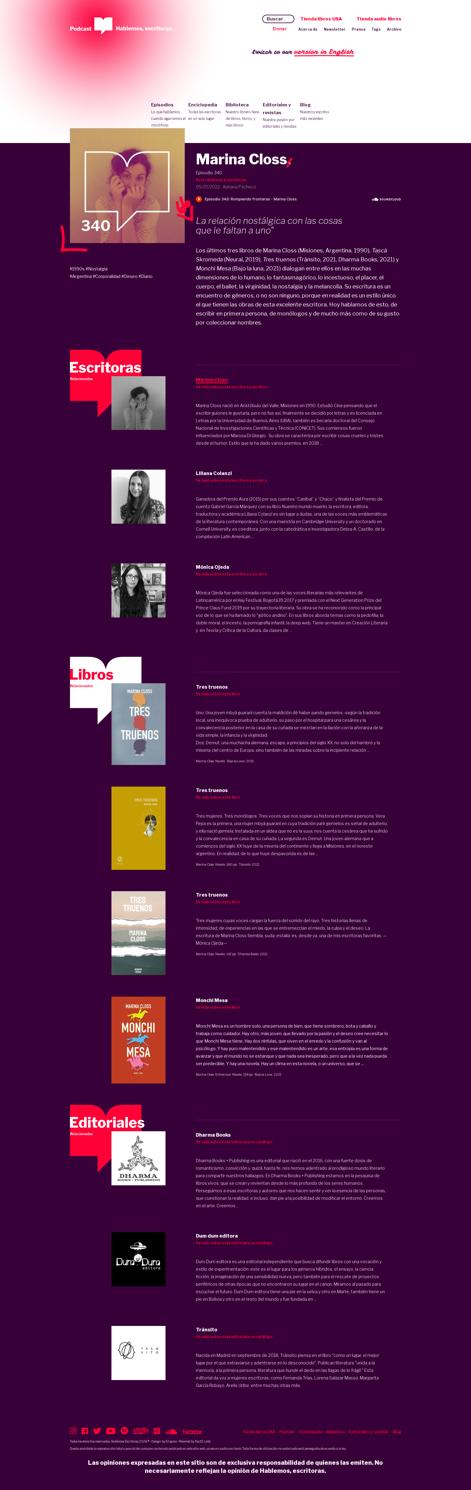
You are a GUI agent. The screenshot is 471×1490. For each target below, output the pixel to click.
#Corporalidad (106, 276)
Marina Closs (205, 761)
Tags (376, 29)
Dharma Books (248, 954)
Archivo (394, 29)
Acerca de (308, 29)
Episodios (168, 115)
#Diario (145, 276)
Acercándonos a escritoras (221, 180)
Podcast (287, 1432)
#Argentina (81, 276)
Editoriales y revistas (280, 116)
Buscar (275, 19)
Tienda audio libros (379, 19)
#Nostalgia (97, 268)
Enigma (171, 1441)
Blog (317, 112)
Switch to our (303, 52)
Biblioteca (243, 115)
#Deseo (129, 276)
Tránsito (245, 864)
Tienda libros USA (321, 19)
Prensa (358, 29)
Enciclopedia (205, 112)
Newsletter (335, 29)
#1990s (77, 268)
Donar (280, 29)
